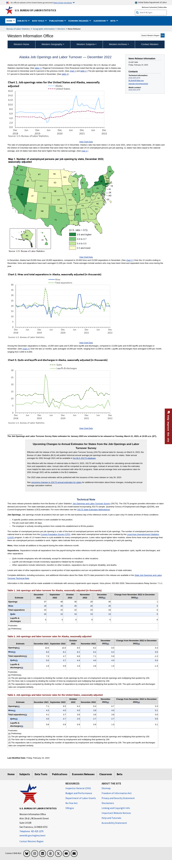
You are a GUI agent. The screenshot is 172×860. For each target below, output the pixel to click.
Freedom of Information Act (117, 793)
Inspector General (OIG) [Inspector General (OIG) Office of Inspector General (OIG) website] (78, 788)
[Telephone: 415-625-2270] (40, 831)
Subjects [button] (22, 20)
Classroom (105, 774)
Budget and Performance (78, 793)
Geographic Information (44, 28)
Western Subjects (86, 44)
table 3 (65, 74)
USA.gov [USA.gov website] (69, 808)
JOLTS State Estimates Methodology (93, 509)
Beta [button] (113, 20)
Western (61, 28)
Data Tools (41, 774)
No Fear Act (71, 803)
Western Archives (118, 44)
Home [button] (9, 20)
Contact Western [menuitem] (149, 44)
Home (11, 774)
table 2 (83, 71)
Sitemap (106, 788)
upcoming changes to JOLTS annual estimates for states (56, 482)
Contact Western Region (31, 841)
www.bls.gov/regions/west (138, 84)
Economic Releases (83, 774)
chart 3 (25, 349)
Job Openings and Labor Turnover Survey (91, 503)
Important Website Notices (116, 812)
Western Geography (52, 44)
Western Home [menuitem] (21, 44)
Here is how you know (62, 2)
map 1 (84, 151)
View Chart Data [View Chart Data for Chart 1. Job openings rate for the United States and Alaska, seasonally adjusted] (86, 141)
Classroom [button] (99, 20)
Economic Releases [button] (78, 20)
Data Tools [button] (38, 20)
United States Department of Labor (151, 2)
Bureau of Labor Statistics (18, 28)
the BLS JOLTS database (84, 458)
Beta (119, 774)
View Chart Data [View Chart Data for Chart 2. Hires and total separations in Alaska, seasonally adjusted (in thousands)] (86, 342)
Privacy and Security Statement (118, 798)
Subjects (24, 774)
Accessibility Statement (114, 822)
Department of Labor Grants (80, 798)
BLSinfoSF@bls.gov (136, 80)
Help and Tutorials (111, 817)
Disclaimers (108, 803)
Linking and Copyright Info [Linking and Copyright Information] (116, 808)
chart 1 (73, 71)
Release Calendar (149, 7)
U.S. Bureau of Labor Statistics (35, 10)
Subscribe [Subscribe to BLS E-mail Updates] (162, 7)
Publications (59, 774)
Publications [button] (56, 20)
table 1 (38, 68)
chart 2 (129, 260)
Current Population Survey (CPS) (55, 534)
